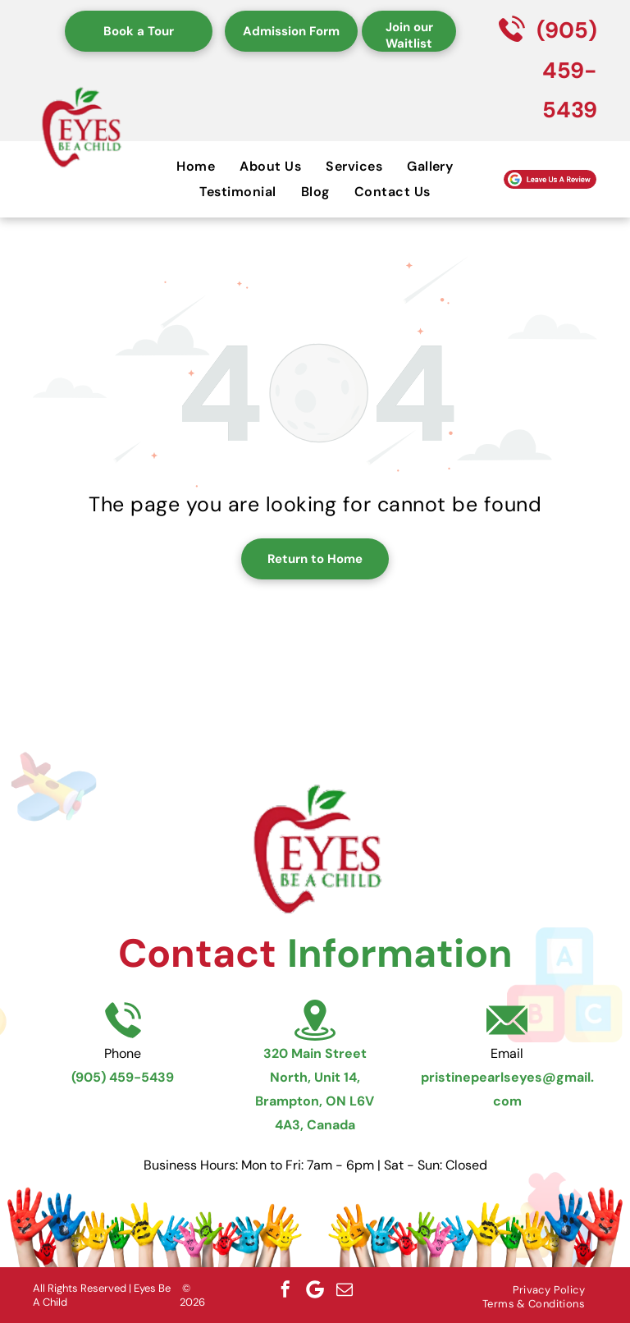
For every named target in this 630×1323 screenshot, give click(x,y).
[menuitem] (195, 166)
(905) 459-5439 (566, 70)
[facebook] (285, 1289)
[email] (344, 1289)
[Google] (315, 1289)
